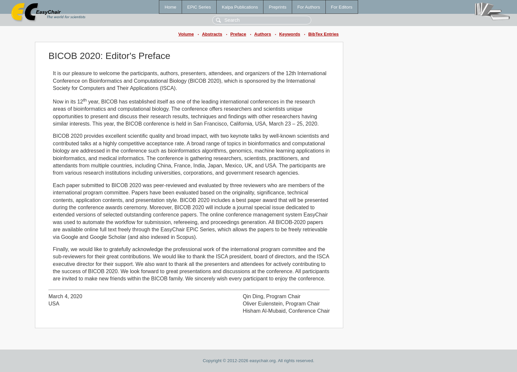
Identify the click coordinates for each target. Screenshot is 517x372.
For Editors (341, 7)
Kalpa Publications (240, 7)
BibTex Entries (323, 34)
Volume (186, 34)
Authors (262, 34)
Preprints (277, 7)
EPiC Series (199, 7)
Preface (238, 34)
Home (170, 7)
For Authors (308, 7)
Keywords (289, 34)
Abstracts (212, 34)
